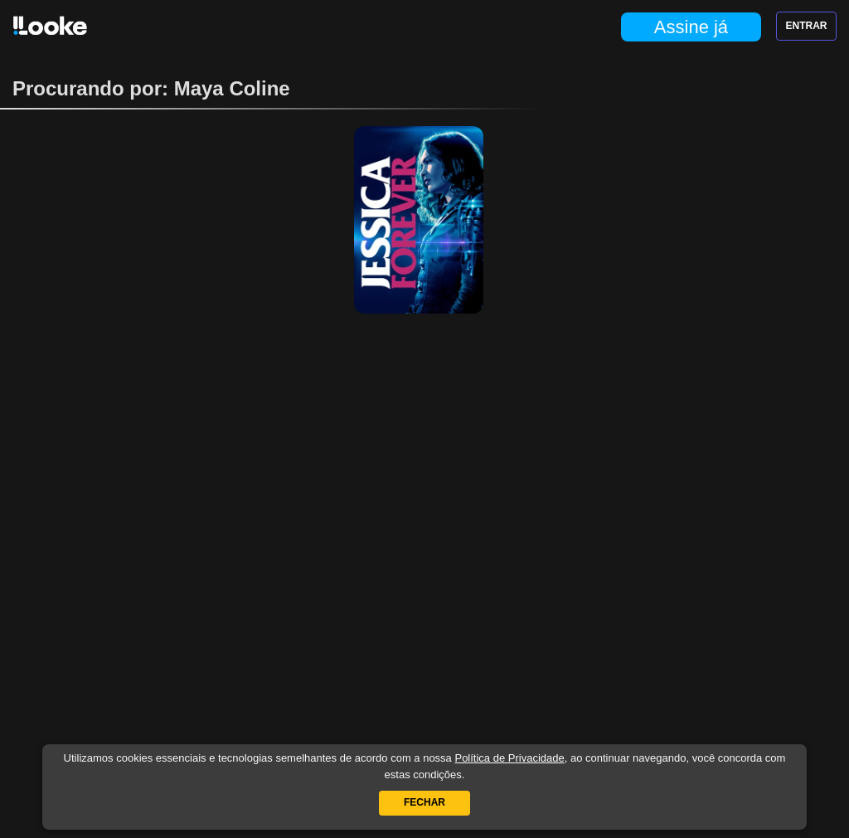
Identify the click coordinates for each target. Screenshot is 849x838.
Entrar (806, 26)
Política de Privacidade (509, 758)
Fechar (424, 802)
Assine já (691, 27)
